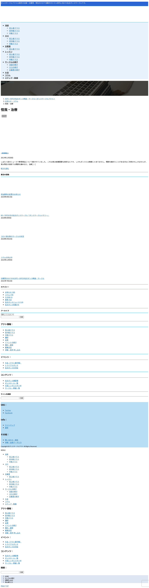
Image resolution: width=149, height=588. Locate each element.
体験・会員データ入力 (13, 442)
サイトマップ (10, 425)
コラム (7, 501)
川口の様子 (13, 67)
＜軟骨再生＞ (5, 153)
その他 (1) (9, 297)
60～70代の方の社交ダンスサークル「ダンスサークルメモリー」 (25, 215)
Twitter (8, 410)
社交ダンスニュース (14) (14, 302)
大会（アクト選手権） (13, 363)
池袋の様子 (13, 64)
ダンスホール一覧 (11, 383)
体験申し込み (9, 580)
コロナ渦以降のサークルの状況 (12, 236)
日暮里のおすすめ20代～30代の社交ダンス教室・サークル (22, 278)
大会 (6, 499)
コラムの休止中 (6, 257)
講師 (6, 337)
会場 (6, 340)
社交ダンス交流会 (11, 368)
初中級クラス (14, 30)
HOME (7, 576)
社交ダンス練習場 (11, 380)
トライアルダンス (11, 365)
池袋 (6, 454)
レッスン (8, 479)
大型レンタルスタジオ (13, 385)
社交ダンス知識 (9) (12, 304)
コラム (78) (9, 294)
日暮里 (7, 474)
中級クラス (13, 33)
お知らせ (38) (10, 292)
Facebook (8, 413)
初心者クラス (14, 28)
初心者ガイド (9, 582)
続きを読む (5, 168)
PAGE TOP (5, 586)
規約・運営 (9, 345)
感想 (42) (8, 299)
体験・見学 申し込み (12, 350)
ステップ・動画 (11, 504)
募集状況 (8, 347)
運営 (6, 427)
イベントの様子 (11, 342)
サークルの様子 (11, 489)
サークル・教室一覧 (12, 388)
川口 (6, 464)
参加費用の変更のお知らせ (11, 194)
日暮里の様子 (14, 70)
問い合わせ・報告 (11, 440)
